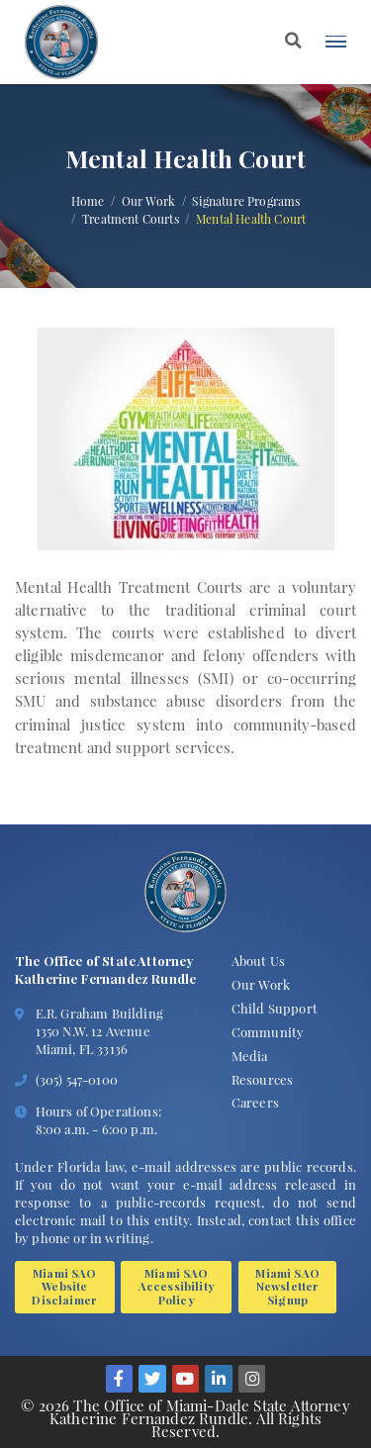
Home (88, 202)
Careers (255, 1100)
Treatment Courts (130, 220)
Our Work (148, 202)
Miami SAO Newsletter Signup (287, 1284)
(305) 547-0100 (77, 1077)
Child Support (275, 1006)
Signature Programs (246, 202)
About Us (258, 958)
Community (268, 1029)
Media (250, 1052)
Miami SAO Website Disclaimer (64, 1284)
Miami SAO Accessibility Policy (177, 1284)
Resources (262, 1076)
